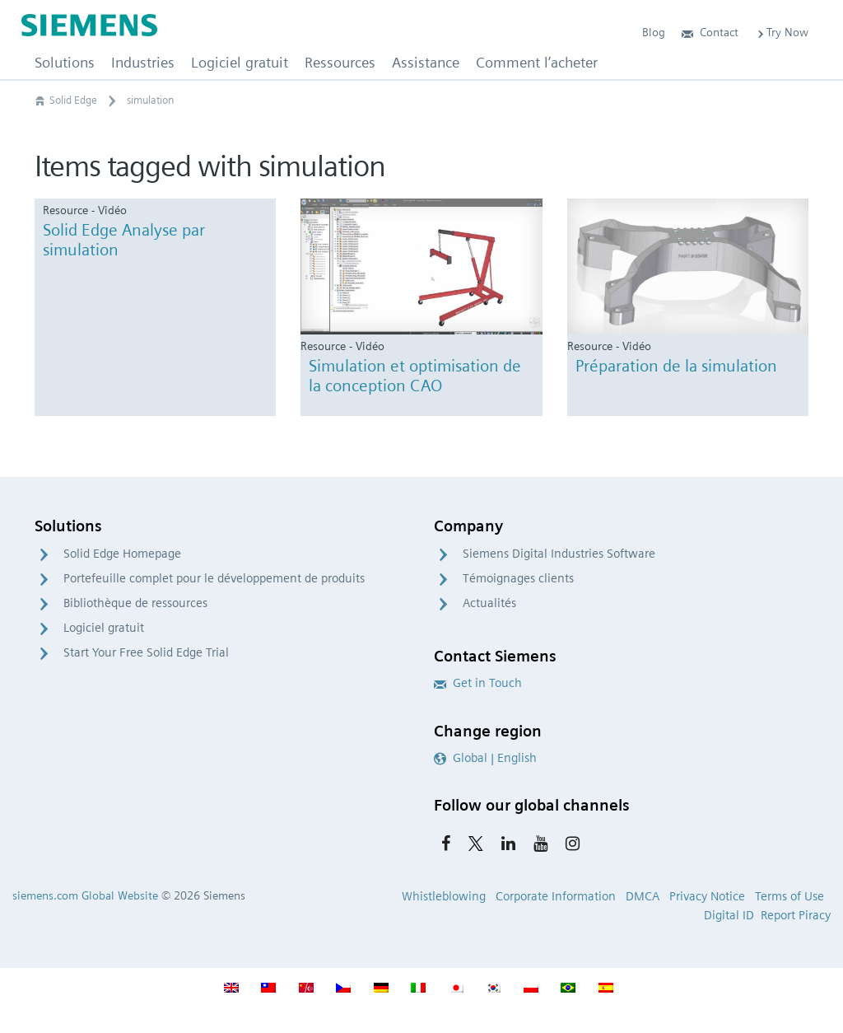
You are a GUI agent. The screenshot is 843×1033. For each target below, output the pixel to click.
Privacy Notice (707, 896)
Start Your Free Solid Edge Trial (146, 652)
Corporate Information (556, 896)
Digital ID (729, 915)
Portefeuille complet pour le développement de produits (214, 578)
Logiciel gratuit (103, 627)
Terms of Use (789, 896)
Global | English (485, 757)
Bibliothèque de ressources (135, 603)
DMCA (642, 896)
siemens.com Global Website (85, 895)
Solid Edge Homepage (122, 553)
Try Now (781, 32)
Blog (653, 32)
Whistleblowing (444, 896)
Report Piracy (796, 915)
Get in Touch (478, 682)
